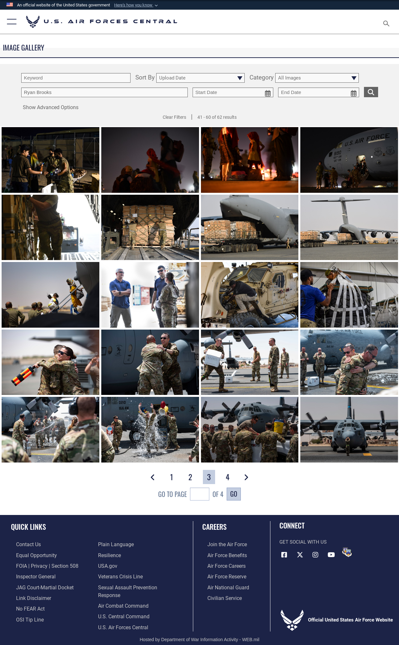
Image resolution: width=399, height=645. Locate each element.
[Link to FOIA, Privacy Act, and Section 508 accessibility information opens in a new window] (40, 565)
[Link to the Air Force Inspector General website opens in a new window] (30, 575)
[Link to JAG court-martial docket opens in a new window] (38, 585)
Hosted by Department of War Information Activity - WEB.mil (199, 630)
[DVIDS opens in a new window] (347, 552)
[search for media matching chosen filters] (371, 92)
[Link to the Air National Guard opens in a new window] (222, 585)
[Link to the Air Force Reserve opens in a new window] (221, 575)
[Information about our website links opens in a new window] (27, 595)
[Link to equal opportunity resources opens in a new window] (30, 554)
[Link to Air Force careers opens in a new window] (221, 565)
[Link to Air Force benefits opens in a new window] (221, 554)
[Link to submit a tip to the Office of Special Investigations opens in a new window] (24, 616)
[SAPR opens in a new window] (137, 585)
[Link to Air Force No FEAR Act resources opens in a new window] (25, 606)
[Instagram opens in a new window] (315, 554)
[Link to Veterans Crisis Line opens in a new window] (119, 575)
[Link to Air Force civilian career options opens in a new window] (218, 595)
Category (261, 78)
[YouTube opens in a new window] (331, 554)
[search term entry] (76, 78)
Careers (214, 526)
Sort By (145, 78)
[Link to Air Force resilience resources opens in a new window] (109, 554)
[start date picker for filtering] (233, 92)
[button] (136, 5)
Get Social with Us (303, 542)
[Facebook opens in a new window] (284, 554)
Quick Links (28, 526)
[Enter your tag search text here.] (104, 92)
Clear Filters (174, 117)
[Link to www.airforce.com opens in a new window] (221, 544)
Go (233, 494)
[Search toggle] (387, 21)
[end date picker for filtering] (318, 92)
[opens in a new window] (114, 544)
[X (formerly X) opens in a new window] (300, 554)
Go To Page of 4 (190, 494)
